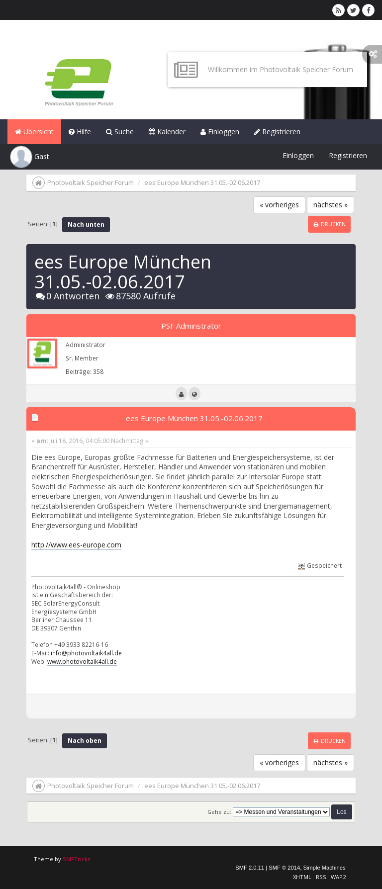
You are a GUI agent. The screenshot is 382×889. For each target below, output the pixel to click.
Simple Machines (324, 868)
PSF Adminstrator (191, 326)
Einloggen (219, 131)
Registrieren (277, 131)
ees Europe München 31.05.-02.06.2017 (194, 418)
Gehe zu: (219, 811)
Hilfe (80, 131)
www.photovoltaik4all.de (82, 661)
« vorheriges (279, 204)
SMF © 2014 (284, 868)
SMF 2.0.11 (249, 868)
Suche (120, 131)
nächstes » (330, 204)
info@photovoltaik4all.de (86, 653)
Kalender (167, 131)
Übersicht (34, 131)
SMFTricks (76, 859)
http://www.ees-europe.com (76, 544)
